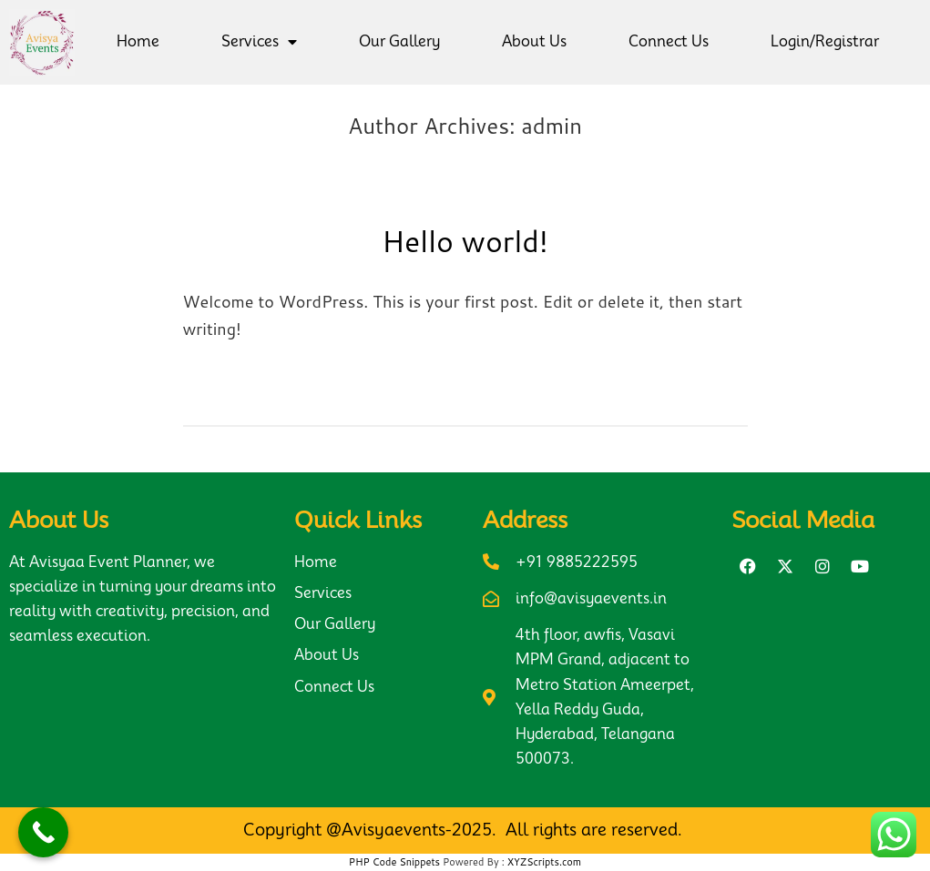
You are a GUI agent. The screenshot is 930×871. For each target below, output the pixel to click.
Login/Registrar (825, 41)
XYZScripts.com (544, 862)
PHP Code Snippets (394, 862)
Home (138, 41)
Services (259, 41)
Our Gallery (399, 41)
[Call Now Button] (43, 832)
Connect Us (669, 41)
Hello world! (465, 240)
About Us (534, 41)
